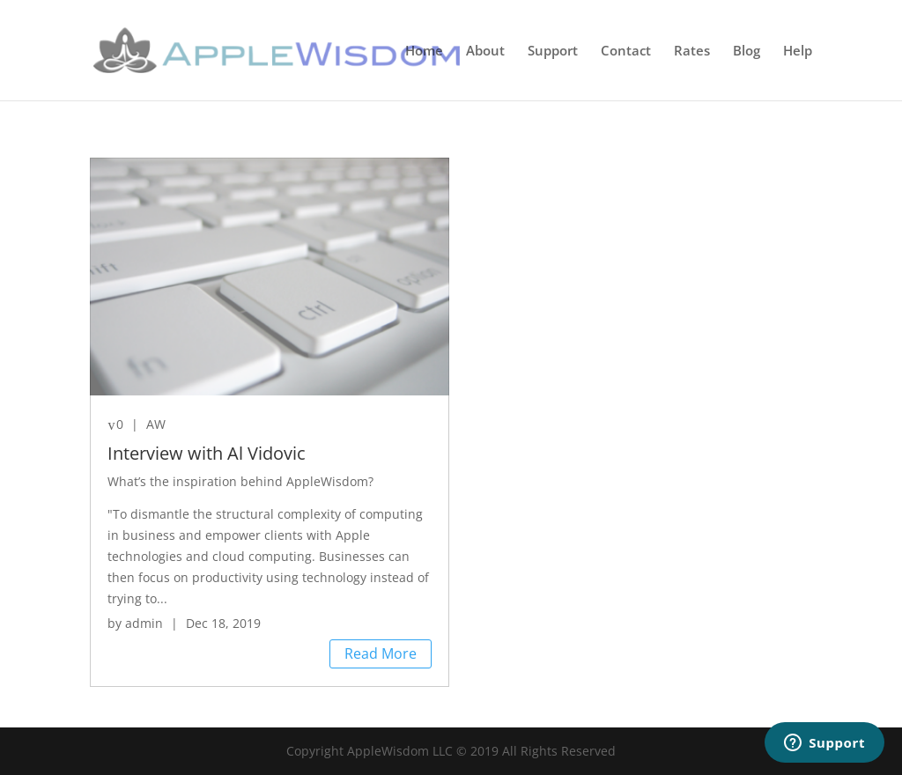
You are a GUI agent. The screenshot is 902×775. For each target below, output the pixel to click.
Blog (746, 51)
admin (144, 623)
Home (424, 51)
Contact (626, 51)
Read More (380, 653)
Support (553, 51)
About (485, 51)
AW (156, 424)
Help (797, 51)
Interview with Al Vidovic (206, 453)
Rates (692, 51)
